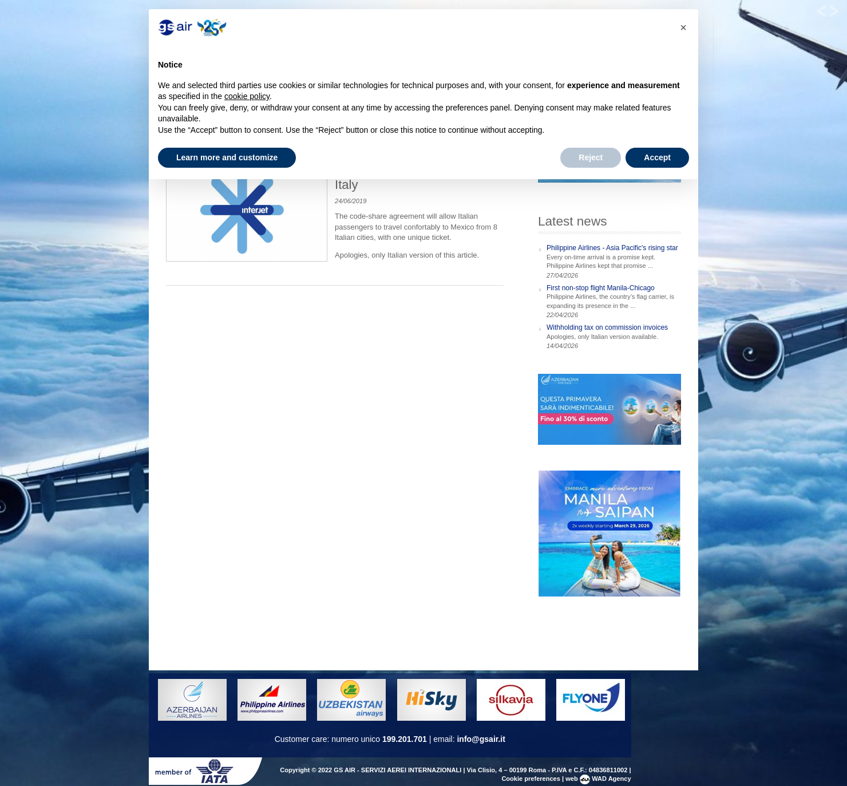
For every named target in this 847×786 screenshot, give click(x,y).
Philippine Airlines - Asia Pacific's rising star (612, 248)
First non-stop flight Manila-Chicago (601, 288)
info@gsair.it (481, 739)
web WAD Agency (598, 778)
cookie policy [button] (247, 96)
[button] (683, 27)
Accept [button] (657, 157)
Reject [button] (591, 157)
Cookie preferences (530, 778)
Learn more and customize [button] (227, 157)
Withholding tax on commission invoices (607, 327)
